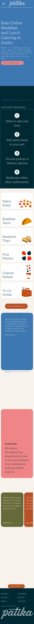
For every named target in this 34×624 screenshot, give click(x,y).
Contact (22, 601)
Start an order (16, 586)
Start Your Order (11, 334)
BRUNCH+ (5, 594)
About (4, 601)
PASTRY (21, 597)
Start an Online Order (12, 63)
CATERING (22, 594)
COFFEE (4, 597)
